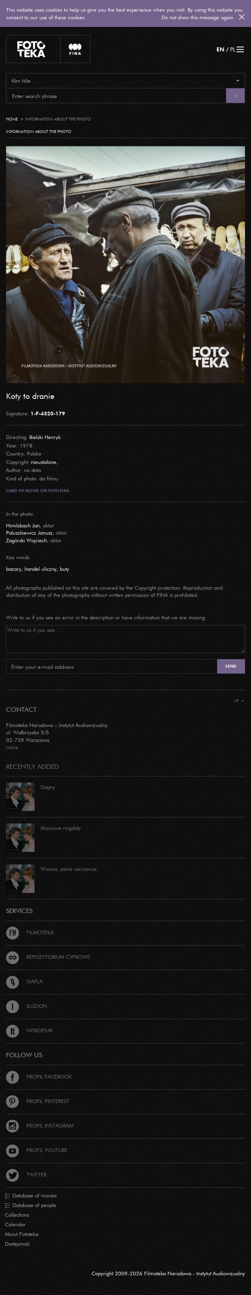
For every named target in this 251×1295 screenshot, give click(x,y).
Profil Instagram (39, 1125)
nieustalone (43, 462)
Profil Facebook (39, 1076)
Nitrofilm (29, 1030)
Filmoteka (30, 932)
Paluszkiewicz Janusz (29, 532)
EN (220, 49)
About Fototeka (21, 1234)
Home (12, 119)
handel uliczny (40, 569)
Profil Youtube (36, 1150)
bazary (13, 569)
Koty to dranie (30, 395)
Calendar (15, 1224)
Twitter (26, 1174)
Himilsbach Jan (23, 525)
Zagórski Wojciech (26, 540)
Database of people (30, 1205)
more (12, 747)
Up (239, 700)
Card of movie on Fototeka (37, 490)
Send (231, 666)
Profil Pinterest (37, 1101)
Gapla (24, 981)
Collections (17, 1214)
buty (64, 569)
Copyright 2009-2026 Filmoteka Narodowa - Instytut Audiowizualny (168, 1273)
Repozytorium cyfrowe (48, 957)
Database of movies (31, 1195)
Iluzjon (26, 1006)
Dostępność (17, 1243)
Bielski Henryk (45, 437)
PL (232, 49)
